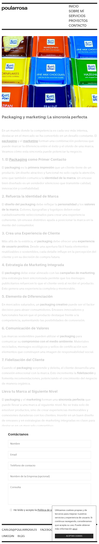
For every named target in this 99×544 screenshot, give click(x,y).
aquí (75, 529)
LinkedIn (8, 536)
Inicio (74, 6)
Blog (21, 536)
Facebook (47, 529)
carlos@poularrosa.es (19, 529)
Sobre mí (76, 11)
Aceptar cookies (74, 536)
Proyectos (78, 21)
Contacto (77, 25)
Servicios (77, 16)
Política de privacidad (50, 510)
